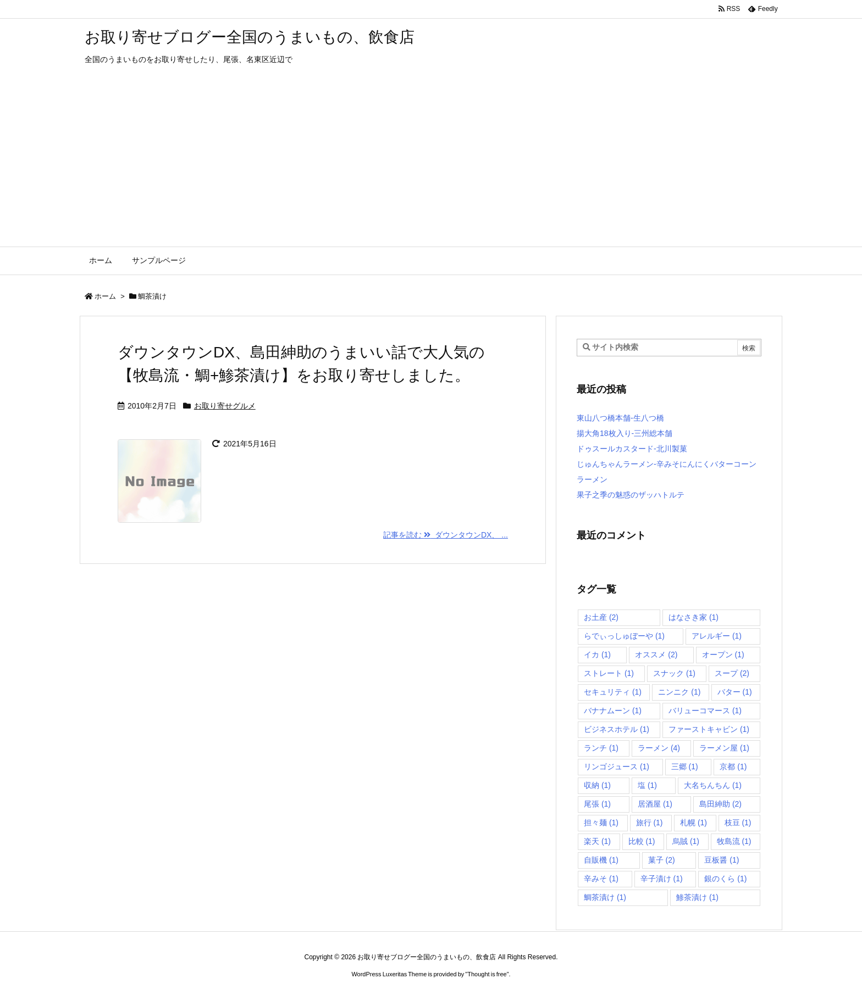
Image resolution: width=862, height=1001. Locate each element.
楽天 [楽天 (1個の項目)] (597, 841)
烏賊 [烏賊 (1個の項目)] (685, 841)
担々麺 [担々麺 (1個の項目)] (601, 822)
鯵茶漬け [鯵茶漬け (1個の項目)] (697, 897)
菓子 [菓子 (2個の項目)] (661, 859)
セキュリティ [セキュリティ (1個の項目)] (613, 691)
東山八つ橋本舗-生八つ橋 (620, 417)
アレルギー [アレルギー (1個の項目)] (717, 635)
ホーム (105, 296)
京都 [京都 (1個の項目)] (733, 766)
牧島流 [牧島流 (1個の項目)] (734, 841)
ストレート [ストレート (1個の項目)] (609, 673)
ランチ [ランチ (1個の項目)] (601, 747)
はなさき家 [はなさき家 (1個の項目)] (693, 617)
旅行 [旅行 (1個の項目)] (649, 822)
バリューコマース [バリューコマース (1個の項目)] (705, 710)
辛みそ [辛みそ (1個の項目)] (601, 878)
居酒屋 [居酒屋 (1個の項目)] (655, 803)
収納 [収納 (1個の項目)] (597, 785)
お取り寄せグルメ (225, 405)
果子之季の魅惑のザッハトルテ (630, 494)
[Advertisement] (431, 164)
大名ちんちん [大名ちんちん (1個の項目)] (713, 785)
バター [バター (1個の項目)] (734, 691)
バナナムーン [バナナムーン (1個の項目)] (613, 710)
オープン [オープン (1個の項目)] (723, 654)
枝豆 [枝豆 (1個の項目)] (738, 822)
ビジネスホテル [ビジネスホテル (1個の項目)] (616, 729)
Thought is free (486, 974)
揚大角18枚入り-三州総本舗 (624, 433)
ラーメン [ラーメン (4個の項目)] (659, 747)
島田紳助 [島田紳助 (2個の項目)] (720, 803)
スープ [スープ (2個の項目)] (732, 673)
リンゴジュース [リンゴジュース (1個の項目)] (616, 766)
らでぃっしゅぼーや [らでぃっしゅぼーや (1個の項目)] (624, 635)
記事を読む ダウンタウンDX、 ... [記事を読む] (445, 534)
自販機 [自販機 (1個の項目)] (601, 859)
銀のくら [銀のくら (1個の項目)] (725, 878)
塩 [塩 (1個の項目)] (647, 785)
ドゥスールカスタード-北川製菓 (632, 448)
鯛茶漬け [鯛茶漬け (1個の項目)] (605, 897)
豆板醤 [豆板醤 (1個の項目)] (721, 859)
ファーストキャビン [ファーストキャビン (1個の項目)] (708, 729)
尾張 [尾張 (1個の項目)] (597, 803)
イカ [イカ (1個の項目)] (597, 654)
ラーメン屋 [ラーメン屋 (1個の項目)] (724, 747)
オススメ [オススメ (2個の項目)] (656, 654)
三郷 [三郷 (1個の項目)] (684, 766)
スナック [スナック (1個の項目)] (674, 673)
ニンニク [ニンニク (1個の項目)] (679, 691)
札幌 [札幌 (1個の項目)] (693, 822)
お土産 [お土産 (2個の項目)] (601, 617)
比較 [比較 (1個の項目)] (641, 841)
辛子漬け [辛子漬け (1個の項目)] (661, 878)
